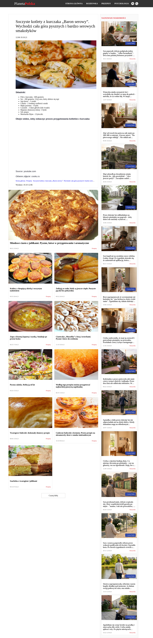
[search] (136, 3)
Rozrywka (92, 4)
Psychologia (122, 4)
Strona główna (74, 4)
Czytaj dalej (53, 495)
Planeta (24, 3)
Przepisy (106, 4)
